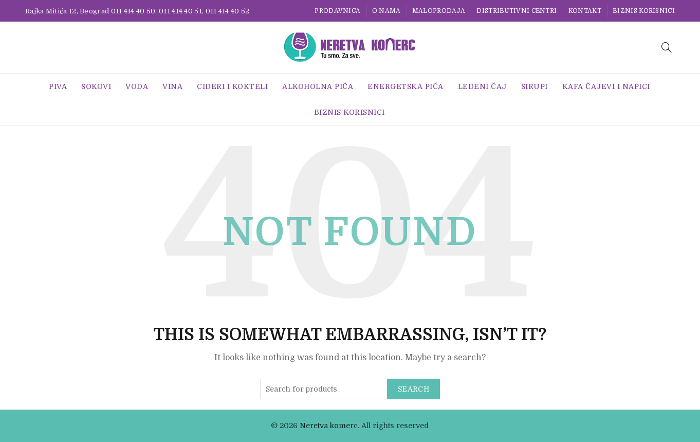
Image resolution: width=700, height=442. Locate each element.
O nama (386, 10)
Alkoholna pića (317, 86)
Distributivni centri (516, 10)
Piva (58, 86)
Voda (136, 86)
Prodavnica (337, 10)
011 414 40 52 (228, 11)
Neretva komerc (329, 425)
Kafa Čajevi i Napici (606, 86)
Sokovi (96, 86)
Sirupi (534, 86)
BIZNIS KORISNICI (644, 10)
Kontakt (584, 10)
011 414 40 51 (180, 11)
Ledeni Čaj (482, 86)
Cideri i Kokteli (232, 86)
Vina (172, 86)
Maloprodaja (438, 10)
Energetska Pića (405, 86)
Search (413, 389)
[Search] (666, 47)
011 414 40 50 (133, 11)
